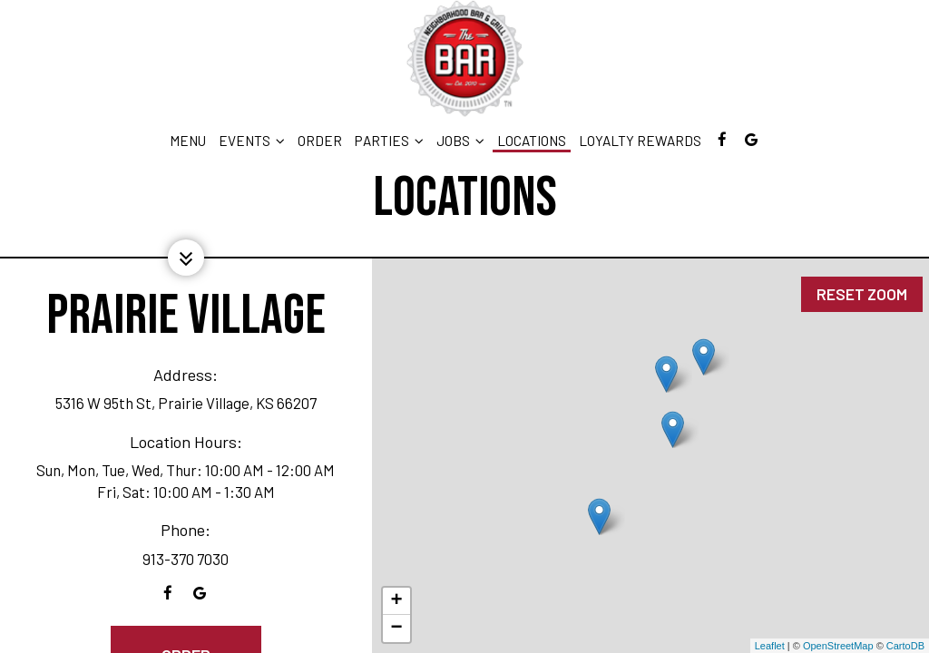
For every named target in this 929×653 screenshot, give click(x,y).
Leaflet (770, 645)
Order (320, 140)
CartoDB (905, 645)
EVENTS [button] (252, 140)
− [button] (396, 628)
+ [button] (396, 601)
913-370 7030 (185, 559)
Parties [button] (389, 140)
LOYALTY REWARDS (640, 140)
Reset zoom (861, 282)
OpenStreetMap (838, 645)
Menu (188, 140)
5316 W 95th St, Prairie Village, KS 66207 (186, 403)
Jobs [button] (460, 140)
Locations (531, 140)
